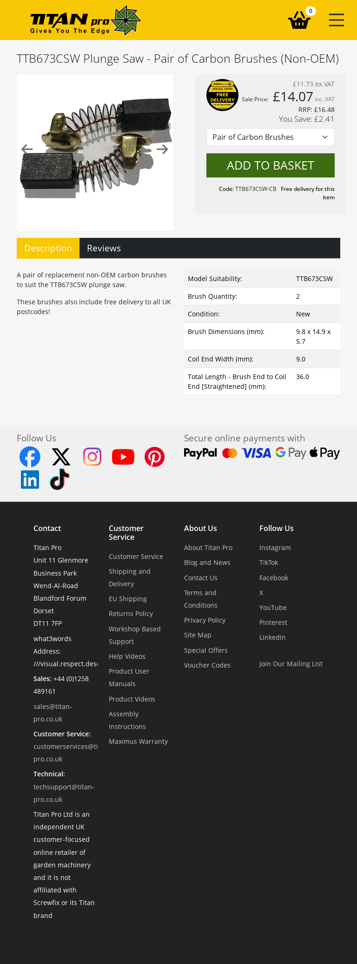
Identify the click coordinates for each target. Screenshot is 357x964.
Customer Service (126, 533)
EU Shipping (128, 598)
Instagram (275, 547)
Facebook (273, 577)
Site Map (198, 634)
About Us (200, 528)
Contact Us (201, 577)
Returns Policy (131, 613)
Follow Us (276, 528)
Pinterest (273, 622)
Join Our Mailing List (291, 663)
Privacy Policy (204, 620)
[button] (336, 20)
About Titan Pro (208, 547)
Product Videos (132, 699)
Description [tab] (48, 248)
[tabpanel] (178, 331)
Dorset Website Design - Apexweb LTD (210, 938)
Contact (47, 528)
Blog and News (207, 562)
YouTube (273, 607)
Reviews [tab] (104, 248)
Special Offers (206, 650)
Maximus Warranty (138, 741)
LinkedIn (272, 637)
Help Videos (127, 656)
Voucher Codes (207, 665)
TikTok (268, 562)
